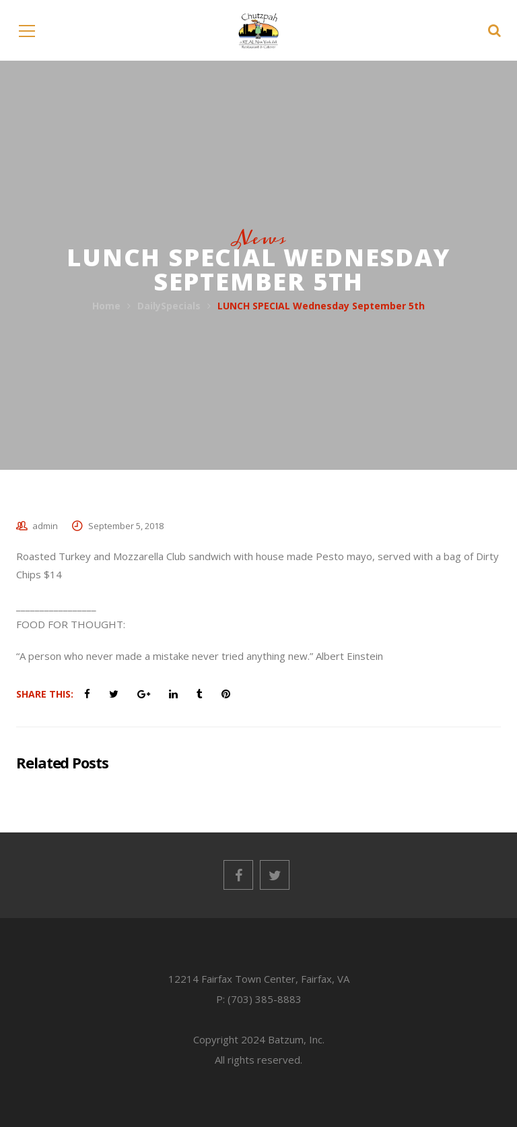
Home (106, 305)
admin (45, 526)
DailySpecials (169, 305)
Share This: (44, 694)
